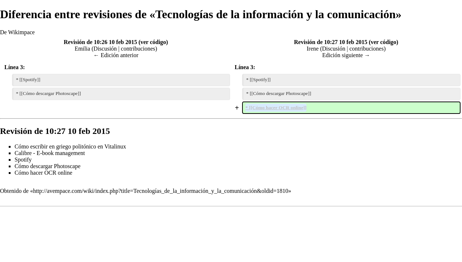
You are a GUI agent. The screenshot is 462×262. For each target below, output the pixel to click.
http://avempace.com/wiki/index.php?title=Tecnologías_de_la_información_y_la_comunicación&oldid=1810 (160, 191)
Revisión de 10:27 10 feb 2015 (330, 42)
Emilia (82, 48)
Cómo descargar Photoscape (47, 166)
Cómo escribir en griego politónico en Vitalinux (70, 146)
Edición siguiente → (346, 55)
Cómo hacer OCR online (43, 173)
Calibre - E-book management (50, 153)
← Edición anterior (115, 55)
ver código (153, 42)
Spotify (23, 159)
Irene (313, 48)
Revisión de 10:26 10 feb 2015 (100, 42)
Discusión (105, 48)
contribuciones (138, 48)
